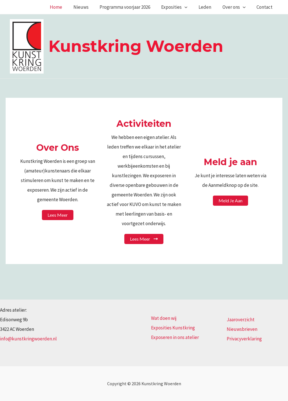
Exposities (180, 7)
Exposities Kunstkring (173, 328)
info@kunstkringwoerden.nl (28, 339)
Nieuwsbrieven (242, 329)
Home (66, 7)
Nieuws (89, 7)
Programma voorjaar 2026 (132, 7)
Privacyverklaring (244, 339)
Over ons (236, 7)
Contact (265, 7)
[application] (190, 7)
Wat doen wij (164, 318)
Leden (208, 7)
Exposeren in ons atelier (175, 337)
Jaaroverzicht (241, 319)
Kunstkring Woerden (135, 46)
